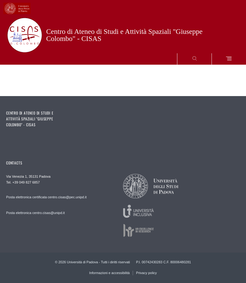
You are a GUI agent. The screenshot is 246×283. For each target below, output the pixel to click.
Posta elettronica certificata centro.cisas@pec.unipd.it (46, 197)
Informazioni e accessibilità (109, 273)
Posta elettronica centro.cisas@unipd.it (35, 213)
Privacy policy (146, 273)
